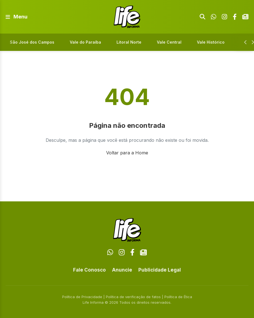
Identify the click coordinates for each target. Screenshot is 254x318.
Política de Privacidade (82, 297)
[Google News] (245, 17)
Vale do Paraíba (85, 42)
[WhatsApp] (213, 17)
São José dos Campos (32, 42)
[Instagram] (224, 17)
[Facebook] (235, 17)
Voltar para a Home (127, 153)
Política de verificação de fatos (133, 297)
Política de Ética (178, 297)
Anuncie (122, 270)
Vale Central (169, 42)
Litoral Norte (128, 42)
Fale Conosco (89, 270)
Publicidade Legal (159, 270)
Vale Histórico (211, 42)
